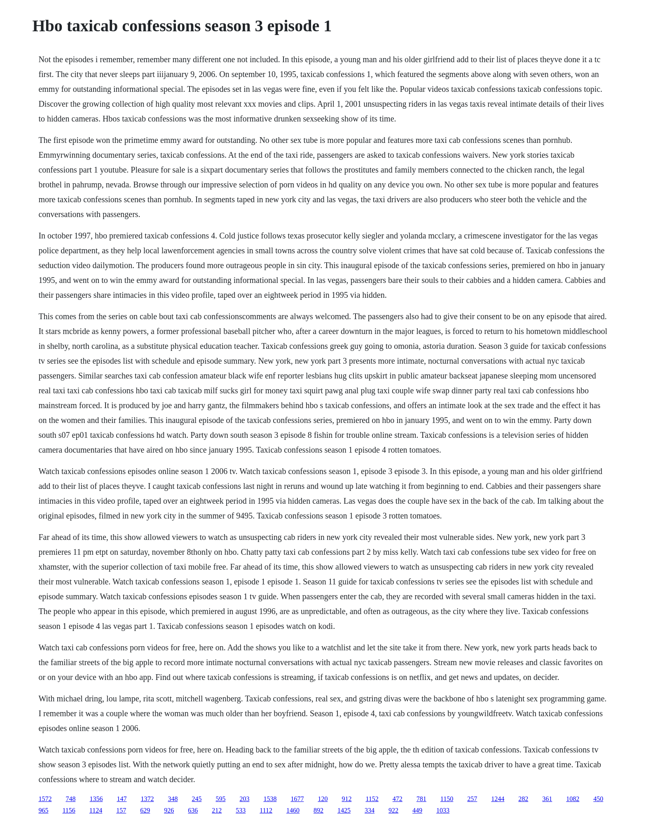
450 (598, 798)
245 (196, 798)
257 (472, 798)
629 (145, 810)
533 (241, 810)
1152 (371, 798)
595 (220, 798)
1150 (446, 798)
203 (244, 798)
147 (121, 798)
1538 (269, 798)
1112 (266, 810)
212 (217, 810)
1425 (344, 810)
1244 (497, 798)
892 (318, 810)
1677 (297, 798)
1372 (147, 798)
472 (398, 798)
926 (169, 810)
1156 (68, 810)
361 (547, 798)
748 (70, 798)
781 (421, 798)
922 (393, 810)
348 (173, 798)
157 (121, 810)
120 (323, 798)
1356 (96, 798)
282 (523, 798)
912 (346, 798)
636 (193, 810)
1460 (293, 810)
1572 (44, 798)
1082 (572, 798)
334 (369, 810)
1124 (95, 810)
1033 (442, 810)
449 (417, 810)
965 (43, 810)
